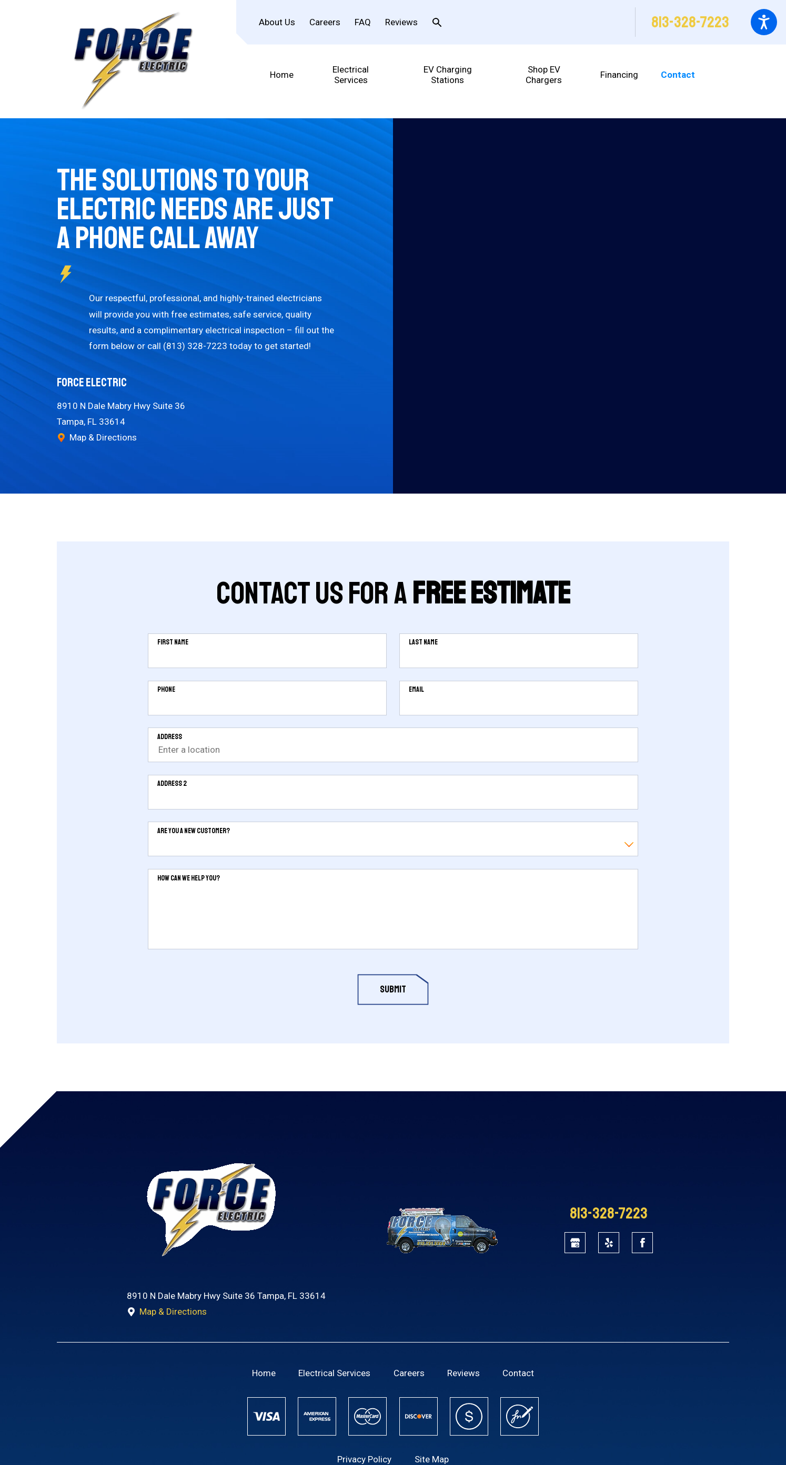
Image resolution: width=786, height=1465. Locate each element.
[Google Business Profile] (575, 1242)
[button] (764, 22)
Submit (393, 989)
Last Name (423, 642)
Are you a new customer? (193, 831)
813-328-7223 (690, 22)
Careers (324, 22)
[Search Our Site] (436, 22)
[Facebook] (642, 1242)
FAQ (363, 22)
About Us (277, 22)
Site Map (432, 1459)
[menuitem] (287, 75)
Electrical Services (334, 1373)
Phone (166, 689)
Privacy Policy (364, 1459)
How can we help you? (188, 878)
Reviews (401, 22)
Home (264, 1373)
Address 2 (172, 784)
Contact (518, 1373)
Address (169, 737)
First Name (172, 642)
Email (416, 689)
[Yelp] (608, 1242)
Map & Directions (97, 437)
